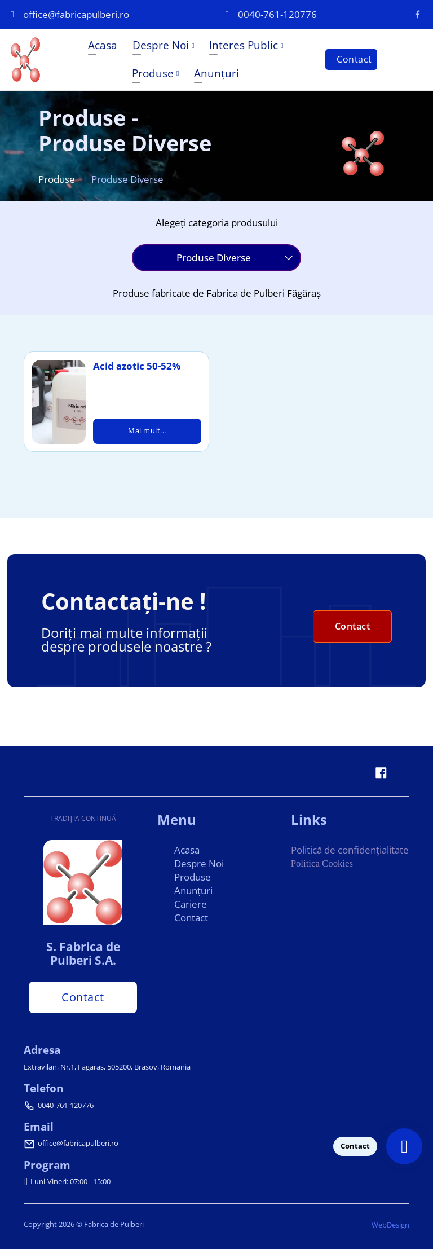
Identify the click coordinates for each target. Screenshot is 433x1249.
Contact (354, 58)
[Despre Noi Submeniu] (192, 45)
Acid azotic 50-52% (136, 365)
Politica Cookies (322, 862)
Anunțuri (215, 73)
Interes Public (243, 44)
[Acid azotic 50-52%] (58, 402)
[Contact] (404, 1146)
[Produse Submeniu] (177, 73)
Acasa (102, 44)
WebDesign (390, 1225)
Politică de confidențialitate (350, 849)
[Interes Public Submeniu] (281, 45)
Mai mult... (147, 431)
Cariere (190, 903)
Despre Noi (160, 44)
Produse (152, 73)
